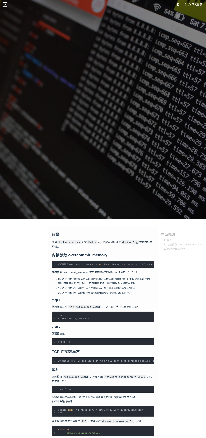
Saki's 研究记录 (193, 4)
